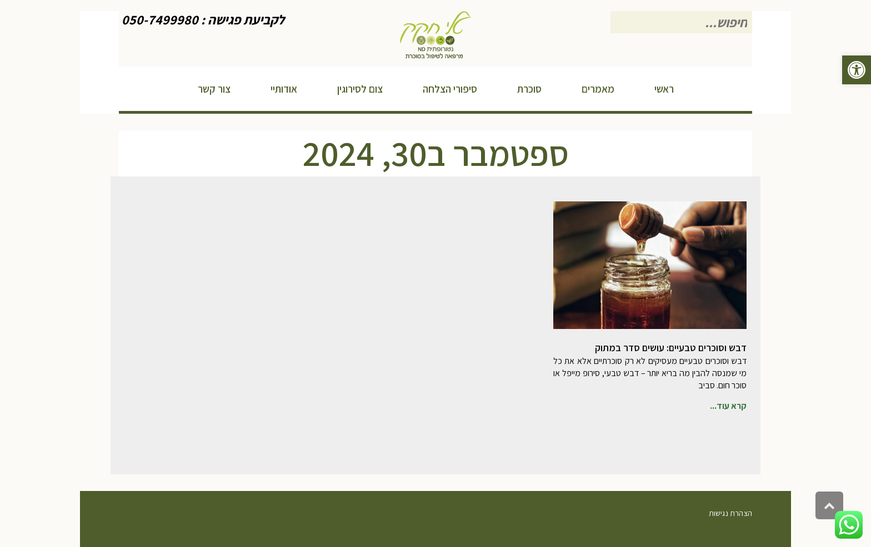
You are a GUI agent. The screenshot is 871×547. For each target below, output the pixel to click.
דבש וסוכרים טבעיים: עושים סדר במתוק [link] (671, 347)
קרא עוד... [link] (728, 406)
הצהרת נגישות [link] (730, 513)
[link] (856, 69)
